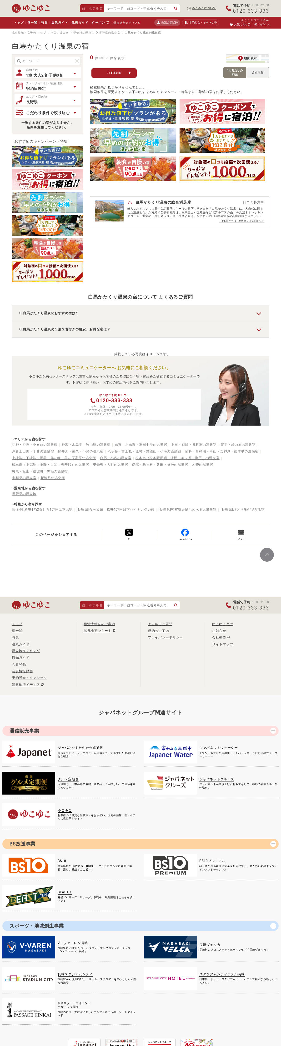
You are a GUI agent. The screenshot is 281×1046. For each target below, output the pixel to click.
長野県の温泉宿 (109, 32)
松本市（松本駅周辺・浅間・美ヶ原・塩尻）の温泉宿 (177, 458)
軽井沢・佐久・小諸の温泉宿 (80, 451)
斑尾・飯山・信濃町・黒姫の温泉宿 (40, 471)
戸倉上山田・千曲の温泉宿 (33, 451)
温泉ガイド (59, 22)
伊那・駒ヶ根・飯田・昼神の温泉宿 (160, 465)
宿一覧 (32, 22)
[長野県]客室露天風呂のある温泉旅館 (187, 509)
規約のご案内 (158, 631)
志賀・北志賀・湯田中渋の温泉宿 (141, 445)
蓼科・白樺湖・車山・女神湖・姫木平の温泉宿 (222, 451)
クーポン (100, 23)
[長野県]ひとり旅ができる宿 (243, 509)
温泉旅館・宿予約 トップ (29, 32)
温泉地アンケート (98, 631)
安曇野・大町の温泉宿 (110, 465)
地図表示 (247, 58)
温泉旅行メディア (125, 23)
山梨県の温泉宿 (24, 478)
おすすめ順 (119, 73)
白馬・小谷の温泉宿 (115, 458)
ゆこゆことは (222, 624)
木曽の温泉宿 (202, 465)
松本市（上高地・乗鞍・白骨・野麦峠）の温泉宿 (50, 465)
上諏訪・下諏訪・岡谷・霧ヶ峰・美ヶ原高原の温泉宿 (54, 458)
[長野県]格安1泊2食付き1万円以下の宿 (42, 509)
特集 (44, 22)
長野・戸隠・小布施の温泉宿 (34, 445)
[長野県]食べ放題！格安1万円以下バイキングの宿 (115, 509)
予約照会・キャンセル (29, 678)
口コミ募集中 (253, 202)
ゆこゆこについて (204, 8)
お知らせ (219, 631)
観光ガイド (80, 22)
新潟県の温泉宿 (52, 478)
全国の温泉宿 (59, 32)
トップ (19, 22)
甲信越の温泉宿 (84, 32)
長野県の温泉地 (24, 494)
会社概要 (219, 637)
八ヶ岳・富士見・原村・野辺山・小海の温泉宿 (144, 451)
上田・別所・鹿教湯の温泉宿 (193, 445)
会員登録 (19, 664)
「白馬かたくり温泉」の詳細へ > (241, 221)
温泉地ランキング (26, 651)
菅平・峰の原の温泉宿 (238, 445)
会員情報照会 (22, 671)
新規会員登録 (167, 22)
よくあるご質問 (160, 624)
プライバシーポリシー (165, 637)
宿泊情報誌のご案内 (99, 624)
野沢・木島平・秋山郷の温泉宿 (85, 445)
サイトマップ (222, 644)
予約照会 (200, 23)
